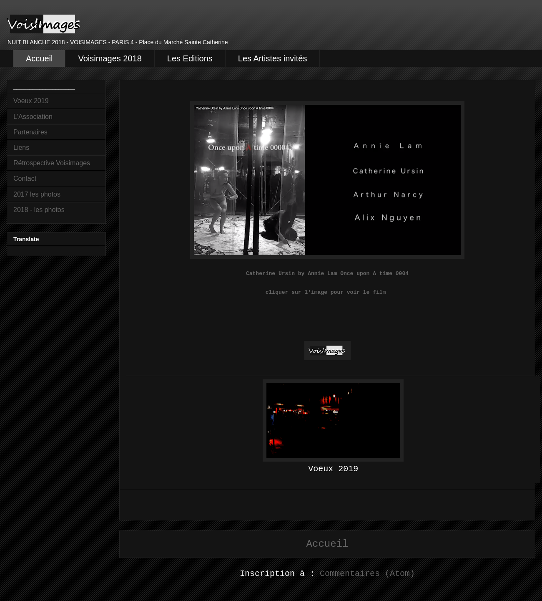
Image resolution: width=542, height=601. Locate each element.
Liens (21, 147)
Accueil (39, 58)
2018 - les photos (39, 209)
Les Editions (190, 58)
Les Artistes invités (272, 58)
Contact (24, 178)
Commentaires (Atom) (367, 573)
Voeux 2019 (31, 100)
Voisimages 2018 (109, 58)
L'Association (33, 116)
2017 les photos (36, 194)
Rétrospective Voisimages (51, 163)
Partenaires (30, 132)
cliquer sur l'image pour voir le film (327, 292)
